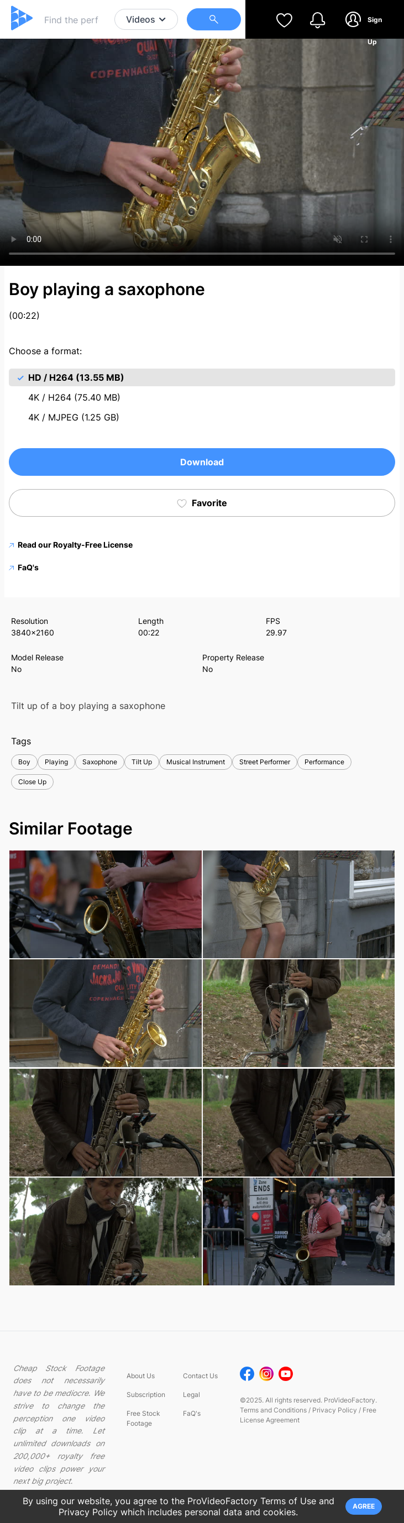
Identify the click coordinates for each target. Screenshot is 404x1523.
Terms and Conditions (273, 1410)
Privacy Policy (334, 1410)
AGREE (364, 1506)
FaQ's (24, 567)
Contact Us (200, 1376)
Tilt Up (142, 762)
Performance (324, 762)
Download (202, 462)
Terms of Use (288, 1500)
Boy (24, 762)
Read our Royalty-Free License (71, 544)
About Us (141, 1376)
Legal (191, 1394)
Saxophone (99, 762)
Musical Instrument (195, 762)
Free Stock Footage (143, 1418)
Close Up (32, 782)
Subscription (146, 1394)
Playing (56, 762)
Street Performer (264, 762)
